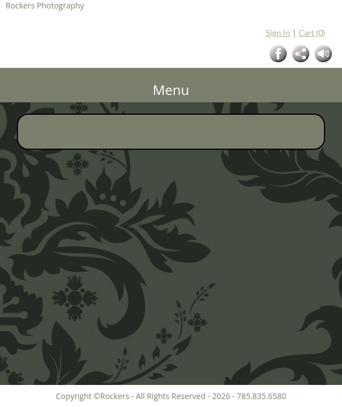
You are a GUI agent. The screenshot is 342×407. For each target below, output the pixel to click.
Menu (171, 89)
